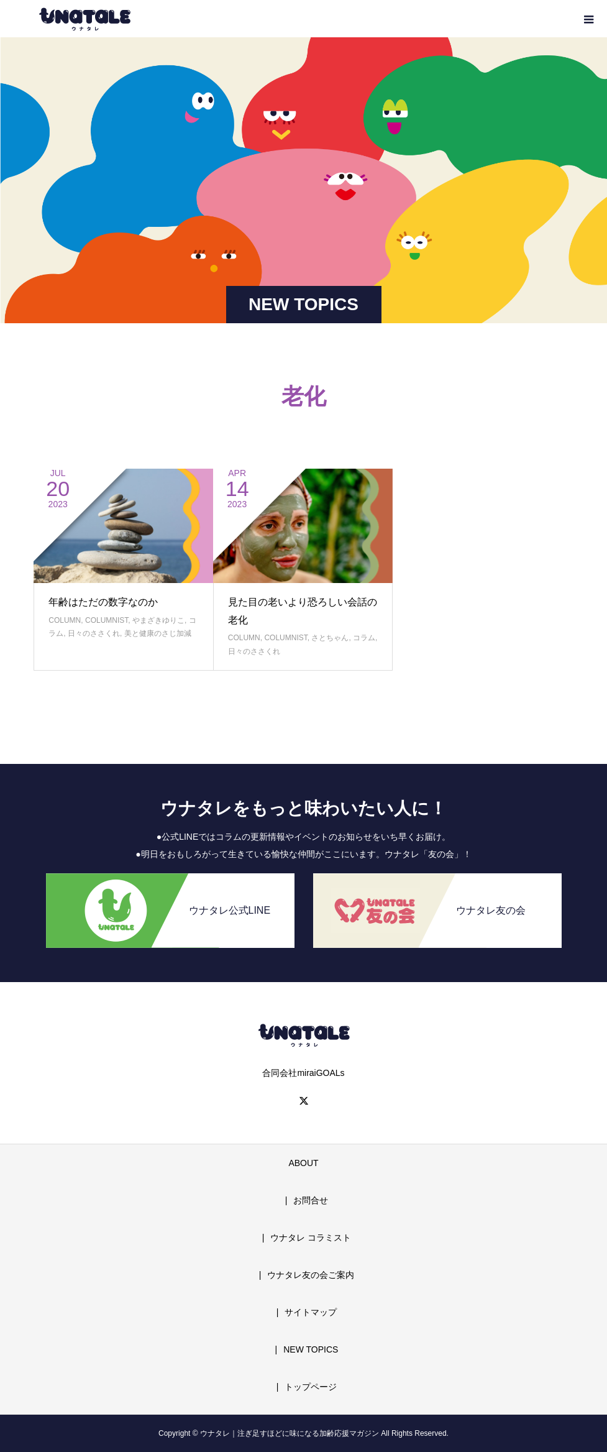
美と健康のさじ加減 (157, 633)
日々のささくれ (94, 633)
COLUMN (64, 620)
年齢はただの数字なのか (103, 602)
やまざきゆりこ (158, 620)
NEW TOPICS (310, 1349)
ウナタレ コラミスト (310, 1238)
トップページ (311, 1387)
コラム (364, 637)
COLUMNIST (106, 620)
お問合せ (310, 1200)
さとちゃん (330, 637)
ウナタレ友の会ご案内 (310, 1275)
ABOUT (303, 1163)
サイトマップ (311, 1312)
